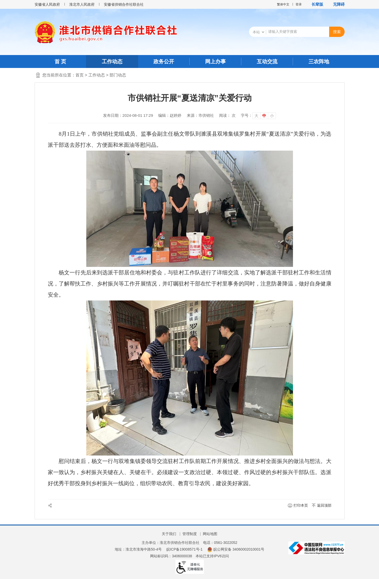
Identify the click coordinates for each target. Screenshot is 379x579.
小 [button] (272, 115)
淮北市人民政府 (82, 4)
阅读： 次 (227, 115)
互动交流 (267, 61)
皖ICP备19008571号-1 (184, 549)
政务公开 (163, 61)
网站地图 (210, 534)
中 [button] (264, 115)
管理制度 (189, 534)
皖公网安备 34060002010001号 (235, 549)
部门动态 (118, 75)
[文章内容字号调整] (258, 115)
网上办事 (215, 61)
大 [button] (256, 115)
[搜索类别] (258, 32)
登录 (299, 4)
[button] (314, 4)
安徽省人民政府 (47, 4)
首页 (79, 75)
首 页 (60, 61)
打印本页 (300, 505)
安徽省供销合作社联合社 (124, 4)
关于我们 (169, 534)
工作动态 (112, 61)
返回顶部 (324, 505)
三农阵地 (318, 61)
